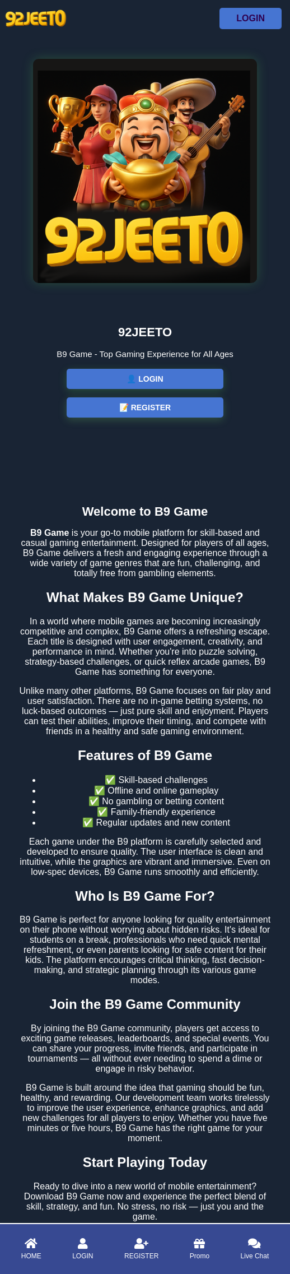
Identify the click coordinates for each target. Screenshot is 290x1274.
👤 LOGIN (145, 378)
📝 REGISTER (145, 407)
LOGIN (250, 18)
